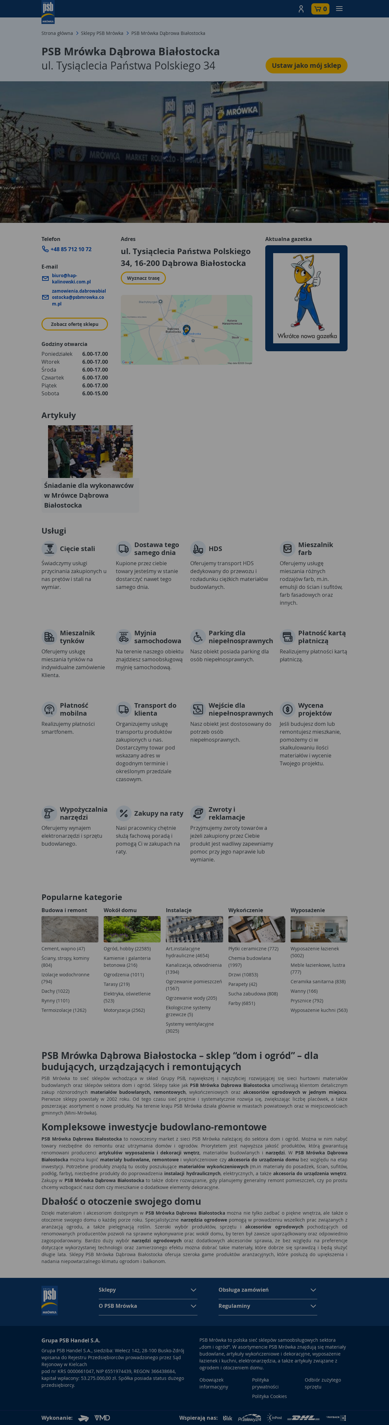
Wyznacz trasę (143, 278)
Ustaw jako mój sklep (306, 65)
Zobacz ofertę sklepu (74, 324)
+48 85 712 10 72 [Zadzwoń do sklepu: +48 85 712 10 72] (71, 249)
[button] (301, 9)
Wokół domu (120, 910)
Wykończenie (245, 910)
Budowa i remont (64, 910)
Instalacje (179, 910)
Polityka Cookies (269, 1396)
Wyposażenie (308, 910)
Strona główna (57, 33)
